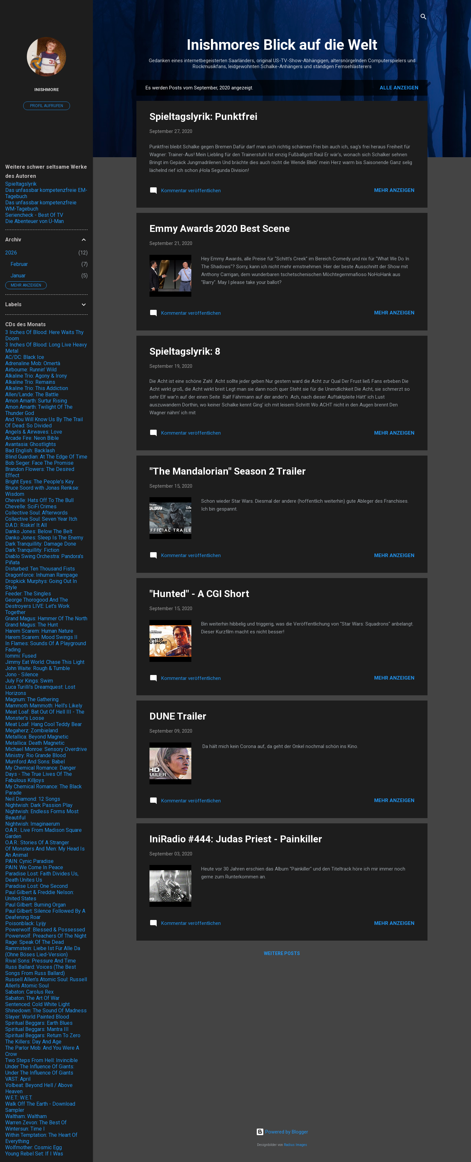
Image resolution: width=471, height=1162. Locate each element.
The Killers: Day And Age (33, 1042)
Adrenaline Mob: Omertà (32, 363)
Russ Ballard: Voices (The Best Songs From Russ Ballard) (40, 970)
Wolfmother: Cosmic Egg (33, 1147)
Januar (18, 275)
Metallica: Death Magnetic (34, 743)
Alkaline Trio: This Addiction (36, 388)
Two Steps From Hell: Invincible (41, 1060)
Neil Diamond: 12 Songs (32, 799)
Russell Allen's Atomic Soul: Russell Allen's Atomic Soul (46, 982)
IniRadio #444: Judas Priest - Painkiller (235, 839)
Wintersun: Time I (25, 1129)
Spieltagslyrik (21, 184)
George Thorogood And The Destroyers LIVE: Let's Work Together (37, 606)
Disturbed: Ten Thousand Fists (40, 569)
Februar (19, 264)
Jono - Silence (21, 674)
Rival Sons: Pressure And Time (40, 961)
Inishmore (46, 89)
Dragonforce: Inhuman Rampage (41, 575)
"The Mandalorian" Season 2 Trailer (227, 471)
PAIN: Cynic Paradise (29, 861)
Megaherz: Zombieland (31, 730)
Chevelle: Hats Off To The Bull (39, 500)
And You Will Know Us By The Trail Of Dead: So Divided (44, 422)
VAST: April (17, 1079)
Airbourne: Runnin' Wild (31, 369)
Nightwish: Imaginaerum (32, 824)
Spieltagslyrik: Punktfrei (203, 116)
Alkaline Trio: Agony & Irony (36, 376)
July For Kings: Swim (29, 681)
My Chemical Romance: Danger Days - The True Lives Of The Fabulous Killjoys (40, 774)
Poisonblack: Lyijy (25, 923)
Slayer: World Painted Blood (37, 1017)
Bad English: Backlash (30, 450)
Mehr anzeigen (394, 190)
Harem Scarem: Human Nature (39, 631)
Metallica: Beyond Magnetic (36, 737)
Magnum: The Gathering (32, 699)
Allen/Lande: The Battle (32, 394)
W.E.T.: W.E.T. (18, 1098)
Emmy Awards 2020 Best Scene (219, 228)
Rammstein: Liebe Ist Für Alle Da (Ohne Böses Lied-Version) (42, 951)
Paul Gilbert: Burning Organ (35, 905)
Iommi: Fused (20, 656)
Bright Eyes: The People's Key (39, 481)
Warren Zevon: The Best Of (36, 1122)
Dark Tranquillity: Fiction (32, 550)
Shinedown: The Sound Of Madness (46, 1010)
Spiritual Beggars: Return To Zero (42, 1035)
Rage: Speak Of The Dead (34, 942)
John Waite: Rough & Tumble (37, 668)
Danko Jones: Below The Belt (38, 531)
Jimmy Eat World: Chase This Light (44, 662)
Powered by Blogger (282, 1132)
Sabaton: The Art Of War (32, 998)
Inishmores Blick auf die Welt (282, 44)
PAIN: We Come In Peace (34, 867)
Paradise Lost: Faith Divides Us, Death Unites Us (41, 877)
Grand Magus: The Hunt (31, 625)
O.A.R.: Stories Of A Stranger (37, 842)
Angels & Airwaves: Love (33, 432)
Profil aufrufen (46, 105)
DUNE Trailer (177, 716)
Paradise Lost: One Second (36, 886)
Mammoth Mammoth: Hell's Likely (43, 706)
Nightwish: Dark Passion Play (39, 805)
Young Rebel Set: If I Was (34, 1154)
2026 (11, 253)
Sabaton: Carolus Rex (29, 992)
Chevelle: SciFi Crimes (31, 506)
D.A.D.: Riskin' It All (26, 525)
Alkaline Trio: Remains (30, 382)
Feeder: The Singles (28, 593)
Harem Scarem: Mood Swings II (41, 637)
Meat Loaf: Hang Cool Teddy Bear (43, 724)
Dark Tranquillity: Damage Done (40, 544)
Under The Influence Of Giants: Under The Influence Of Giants (39, 1069)
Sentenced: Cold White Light (37, 1004)
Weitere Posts (282, 953)
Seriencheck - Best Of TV (34, 215)
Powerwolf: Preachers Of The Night (45, 936)
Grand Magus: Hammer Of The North (46, 618)
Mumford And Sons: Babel (35, 762)
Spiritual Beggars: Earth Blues (39, 1023)
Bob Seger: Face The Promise (39, 463)
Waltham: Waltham (26, 1116)
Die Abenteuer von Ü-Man (34, 221)
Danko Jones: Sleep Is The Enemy (44, 537)
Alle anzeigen (399, 88)
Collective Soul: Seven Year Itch (41, 519)
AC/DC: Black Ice (24, 357)
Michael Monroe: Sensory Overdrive (46, 749)
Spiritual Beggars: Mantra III (37, 1029)
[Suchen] (423, 18)
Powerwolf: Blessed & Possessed (45, 930)
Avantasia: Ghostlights (30, 444)
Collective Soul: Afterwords (36, 513)
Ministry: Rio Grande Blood (35, 755)
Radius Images (295, 1145)
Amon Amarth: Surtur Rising (36, 401)
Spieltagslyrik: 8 (184, 351)
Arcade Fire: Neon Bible (32, 438)
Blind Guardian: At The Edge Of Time (46, 457)
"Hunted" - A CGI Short (199, 593)
